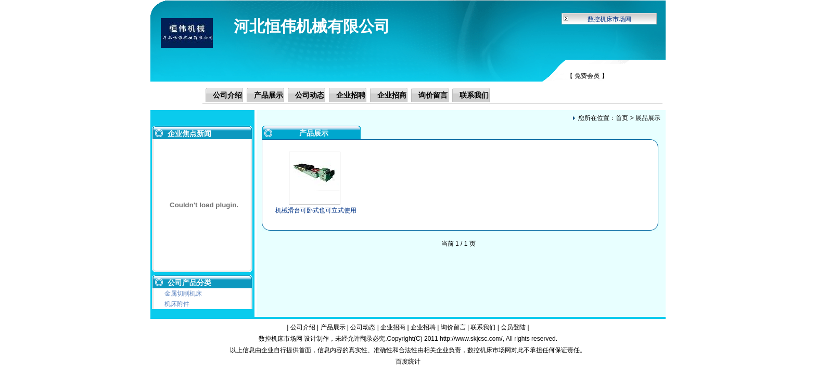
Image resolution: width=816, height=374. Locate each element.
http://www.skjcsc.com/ (471, 338)
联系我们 (474, 95)
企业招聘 (350, 95)
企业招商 (391, 95)
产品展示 (268, 95)
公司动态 (309, 95)
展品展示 (647, 118)
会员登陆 (513, 327)
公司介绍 (227, 95)
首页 (622, 118)
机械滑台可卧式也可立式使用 (315, 210)
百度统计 (408, 361)
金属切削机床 (183, 293)
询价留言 (433, 95)
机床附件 (176, 304)
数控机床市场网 (609, 19)
